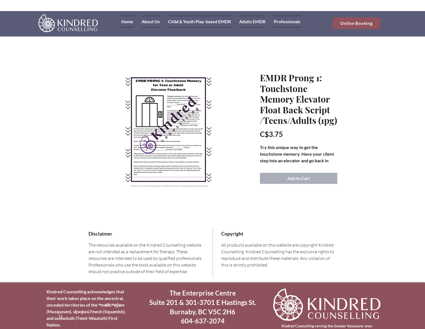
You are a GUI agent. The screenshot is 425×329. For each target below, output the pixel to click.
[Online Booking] (356, 23)
